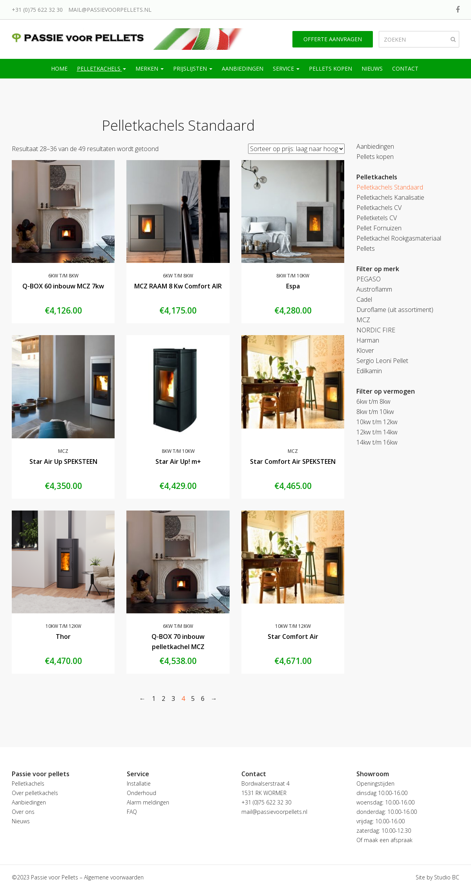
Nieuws (372, 68)
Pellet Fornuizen (379, 228)
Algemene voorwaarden (114, 877)
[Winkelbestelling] (296, 149)
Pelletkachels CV (379, 207)
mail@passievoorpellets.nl (110, 9)
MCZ (63, 451)
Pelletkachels (101, 68)
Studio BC (446, 877)
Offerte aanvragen (332, 39)
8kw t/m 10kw (292, 275)
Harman (367, 340)
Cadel (364, 299)
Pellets (365, 248)
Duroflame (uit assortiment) (394, 309)
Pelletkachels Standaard (389, 187)
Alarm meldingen (148, 802)
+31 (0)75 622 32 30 (37, 9)
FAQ (132, 811)
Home (59, 68)
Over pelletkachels (35, 793)
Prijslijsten (192, 68)
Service (286, 68)
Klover (365, 350)
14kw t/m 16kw (377, 442)
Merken (149, 68)
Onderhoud (141, 793)
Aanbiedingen (242, 68)
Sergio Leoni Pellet (382, 360)
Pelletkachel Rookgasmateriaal (398, 238)
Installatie (139, 783)
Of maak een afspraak (384, 840)
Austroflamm (374, 289)
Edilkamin (369, 371)
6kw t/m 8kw (63, 275)
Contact (405, 68)
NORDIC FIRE (375, 330)
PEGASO (368, 279)
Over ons (23, 811)
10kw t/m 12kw (63, 626)
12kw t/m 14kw (377, 432)
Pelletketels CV (376, 217)
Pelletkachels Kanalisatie (390, 197)
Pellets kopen (330, 68)
